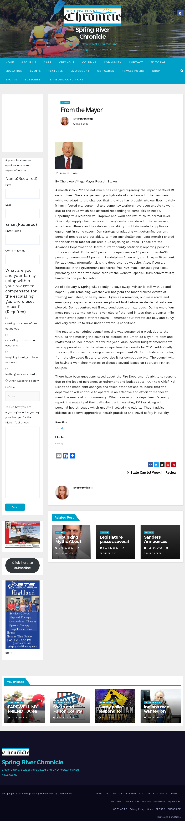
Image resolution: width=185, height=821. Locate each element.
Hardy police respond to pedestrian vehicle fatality (113, 713)
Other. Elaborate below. (23, 380)
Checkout (67, 62)
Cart (48, 62)
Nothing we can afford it (21, 374)
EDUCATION (14, 71)
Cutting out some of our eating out (21, 326)
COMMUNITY (112, 62)
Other (12, 387)
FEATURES (55, 71)
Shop (156, 71)
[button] (182, 71)
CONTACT (136, 62)
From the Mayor (81, 110)
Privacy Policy (133, 71)
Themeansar (65, 793)
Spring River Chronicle (92, 33)
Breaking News (16, 702)
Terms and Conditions (65, 79)
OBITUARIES (105, 71)
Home (10, 62)
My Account (80, 71)
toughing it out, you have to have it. (21, 360)
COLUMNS (89, 62)
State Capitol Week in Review (151, 473)
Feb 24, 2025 (110, 548)
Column (65, 102)
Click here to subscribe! (22, 565)
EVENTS (35, 71)
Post (60, 427)
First (8, 185)
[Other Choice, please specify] (22, 396)
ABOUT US (28, 62)
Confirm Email (15, 250)
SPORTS (11, 79)
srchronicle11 (85, 118)
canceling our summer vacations (20, 343)
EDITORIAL (158, 62)
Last (8, 204)
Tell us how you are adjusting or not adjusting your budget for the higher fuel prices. (22, 414)
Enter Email (13, 231)
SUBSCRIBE (32, 79)
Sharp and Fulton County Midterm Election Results (69, 713)
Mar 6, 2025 (66, 548)
